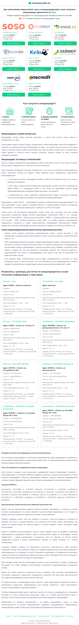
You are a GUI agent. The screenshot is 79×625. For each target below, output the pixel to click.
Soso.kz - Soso (9, 281)
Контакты (69, 616)
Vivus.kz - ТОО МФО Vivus (14, 321)
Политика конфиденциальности (24, 616)
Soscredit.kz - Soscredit (52, 281)
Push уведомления (58, 616)
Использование (43, 616)
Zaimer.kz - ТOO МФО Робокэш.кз (57, 364)
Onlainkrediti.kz (44, 621)
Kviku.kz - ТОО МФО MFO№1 (16, 364)
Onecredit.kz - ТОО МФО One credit (58, 406)
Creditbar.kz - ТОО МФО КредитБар (58, 321)
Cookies (8, 616)
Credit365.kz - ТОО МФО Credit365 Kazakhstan (18, 407)
